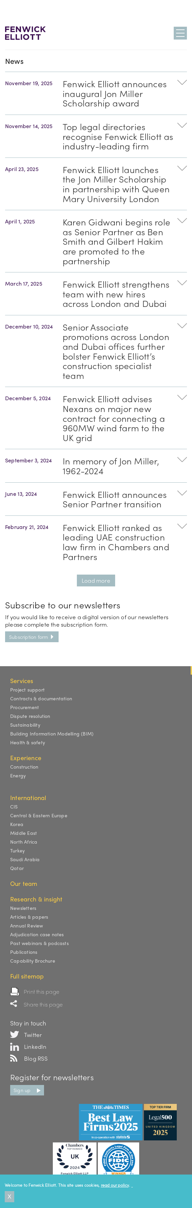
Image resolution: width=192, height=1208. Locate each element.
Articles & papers (29, 916)
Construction (24, 766)
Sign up (22, 1090)
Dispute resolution (30, 715)
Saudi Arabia (25, 859)
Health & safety (27, 742)
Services (22, 680)
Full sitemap (27, 976)
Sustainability (25, 724)
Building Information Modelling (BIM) (51, 733)
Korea (16, 824)
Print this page (41, 991)
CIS (14, 806)
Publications (23, 951)
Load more (96, 580)
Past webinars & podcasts (39, 943)
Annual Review (26, 925)
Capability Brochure (32, 960)
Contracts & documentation (41, 698)
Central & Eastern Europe (38, 815)
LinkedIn (35, 1046)
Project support (27, 689)
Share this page (43, 1004)
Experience (25, 757)
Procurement (24, 707)
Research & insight (36, 899)
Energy (18, 775)
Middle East (23, 832)
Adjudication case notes (37, 934)
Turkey (17, 850)
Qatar (17, 868)
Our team (24, 883)
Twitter (33, 1035)
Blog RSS (36, 1058)
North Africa (23, 841)
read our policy (115, 1185)
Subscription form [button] (32, 636)
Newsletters (23, 907)
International (28, 797)
